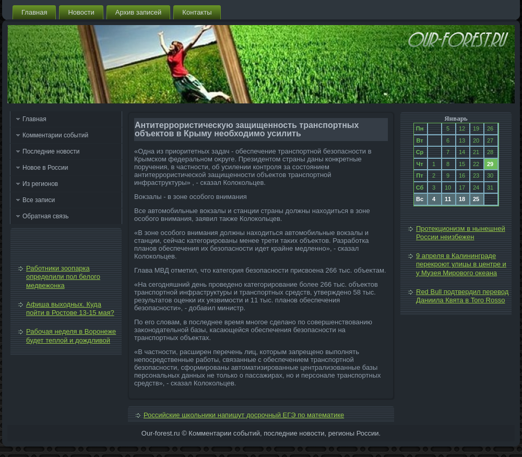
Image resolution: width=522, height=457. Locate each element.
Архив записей (138, 12)
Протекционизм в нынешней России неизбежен (460, 233)
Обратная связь (45, 216)
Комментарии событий (55, 135)
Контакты (196, 12)
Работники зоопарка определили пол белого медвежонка (63, 276)
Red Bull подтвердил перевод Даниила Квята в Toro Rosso (462, 296)
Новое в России (45, 167)
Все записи (38, 200)
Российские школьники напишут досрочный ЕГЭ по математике (244, 415)
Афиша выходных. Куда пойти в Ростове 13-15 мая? (70, 308)
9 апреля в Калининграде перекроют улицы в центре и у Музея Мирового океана (461, 264)
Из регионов (40, 184)
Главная (34, 12)
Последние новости (50, 151)
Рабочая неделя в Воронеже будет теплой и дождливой (71, 335)
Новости (81, 12)
